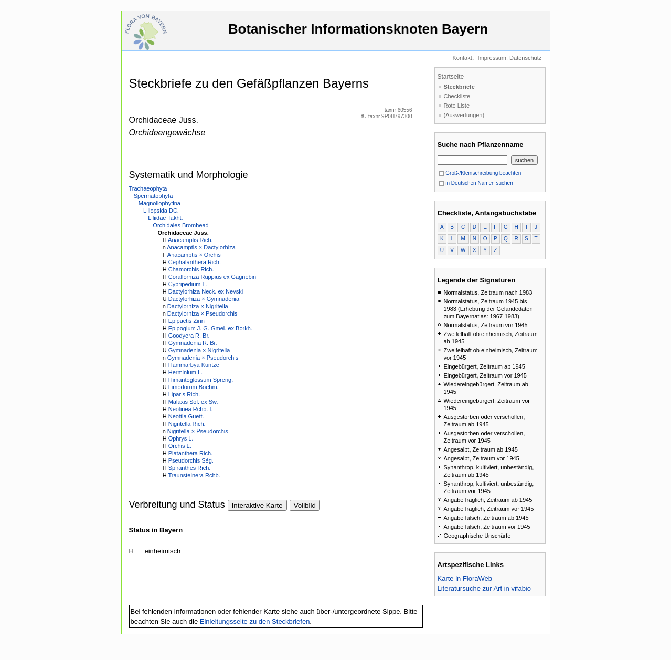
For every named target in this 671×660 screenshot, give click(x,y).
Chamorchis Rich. (191, 269)
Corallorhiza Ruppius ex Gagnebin (212, 277)
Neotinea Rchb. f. (190, 409)
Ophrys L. (181, 438)
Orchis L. (179, 446)
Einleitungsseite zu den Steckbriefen (255, 621)
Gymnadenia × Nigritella (199, 350)
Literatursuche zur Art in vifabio (484, 588)
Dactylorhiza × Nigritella (197, 306)
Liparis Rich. (184, 394)
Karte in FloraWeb (465, 578)
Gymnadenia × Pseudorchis (202, 357)
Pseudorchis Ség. (191, 460)
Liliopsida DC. (161, 210)
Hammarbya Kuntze (193, 365)
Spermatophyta (153, 196)
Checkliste (457, 96)
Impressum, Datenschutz (510, 58)
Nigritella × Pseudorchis (197, 431)
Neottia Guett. (186, 416)
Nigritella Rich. (187, 424)
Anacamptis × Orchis (194, 255)
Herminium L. (185, 372)
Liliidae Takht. (165, 218)
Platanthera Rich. (190, 453)
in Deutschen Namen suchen (476, 183)
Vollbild (305, 505)
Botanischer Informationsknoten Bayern (358, 34)
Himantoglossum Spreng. (200, 379)
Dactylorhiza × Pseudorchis (202, 313)
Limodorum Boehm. (193, 387)
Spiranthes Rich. (189, 468)
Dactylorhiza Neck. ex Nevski (205, 291)
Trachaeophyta (148, 188)
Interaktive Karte (257, 505)
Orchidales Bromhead (180, 225)
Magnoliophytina (159, 203)
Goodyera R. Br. (189, 335)
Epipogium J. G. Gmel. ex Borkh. (210, 328)
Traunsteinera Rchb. (194, 475)
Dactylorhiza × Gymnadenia (203, 299)
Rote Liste (457, 105)
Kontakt (462, 58)
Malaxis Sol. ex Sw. (193, 402)
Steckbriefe (459, 86)
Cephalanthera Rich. (194, 262)
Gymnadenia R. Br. (192, 343)
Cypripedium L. (187, 284)
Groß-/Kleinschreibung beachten (480, 173)
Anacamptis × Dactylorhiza (201, 247)
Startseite (451, 76)
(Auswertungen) (464, 115)
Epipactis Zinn (186, 321)
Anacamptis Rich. (190, 240)
